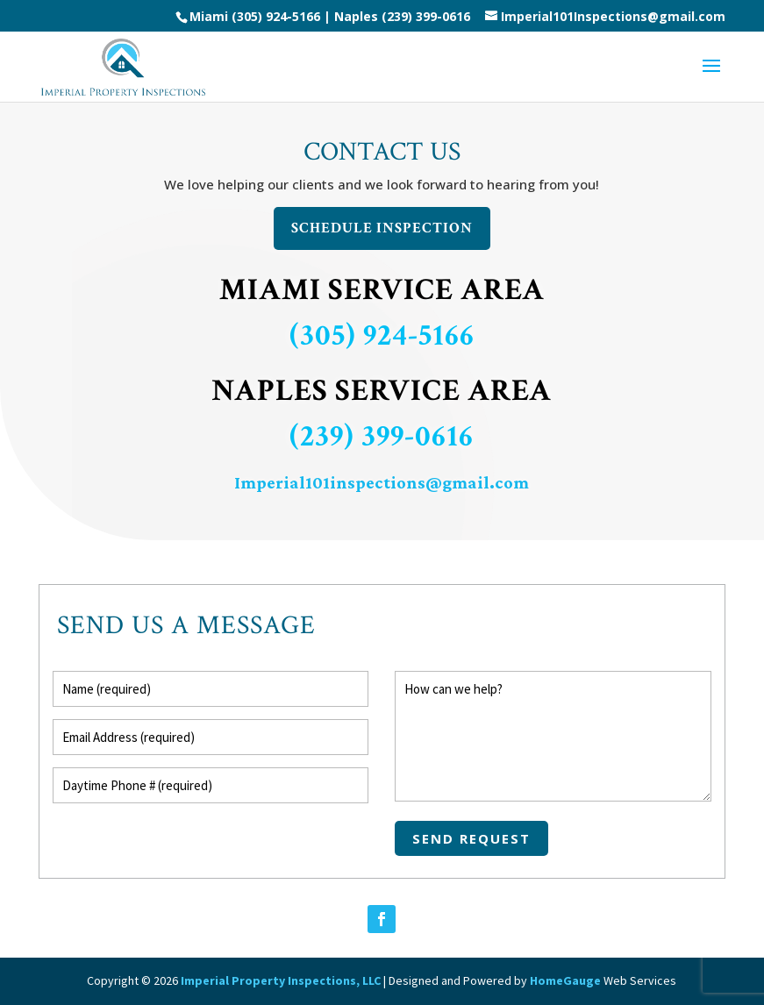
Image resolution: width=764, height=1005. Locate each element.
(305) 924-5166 (382, 335)
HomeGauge (565, 980)
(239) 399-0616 (426, 16)
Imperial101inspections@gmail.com (381, 482)
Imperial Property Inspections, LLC (281, 980)
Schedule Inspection (382, 228)
